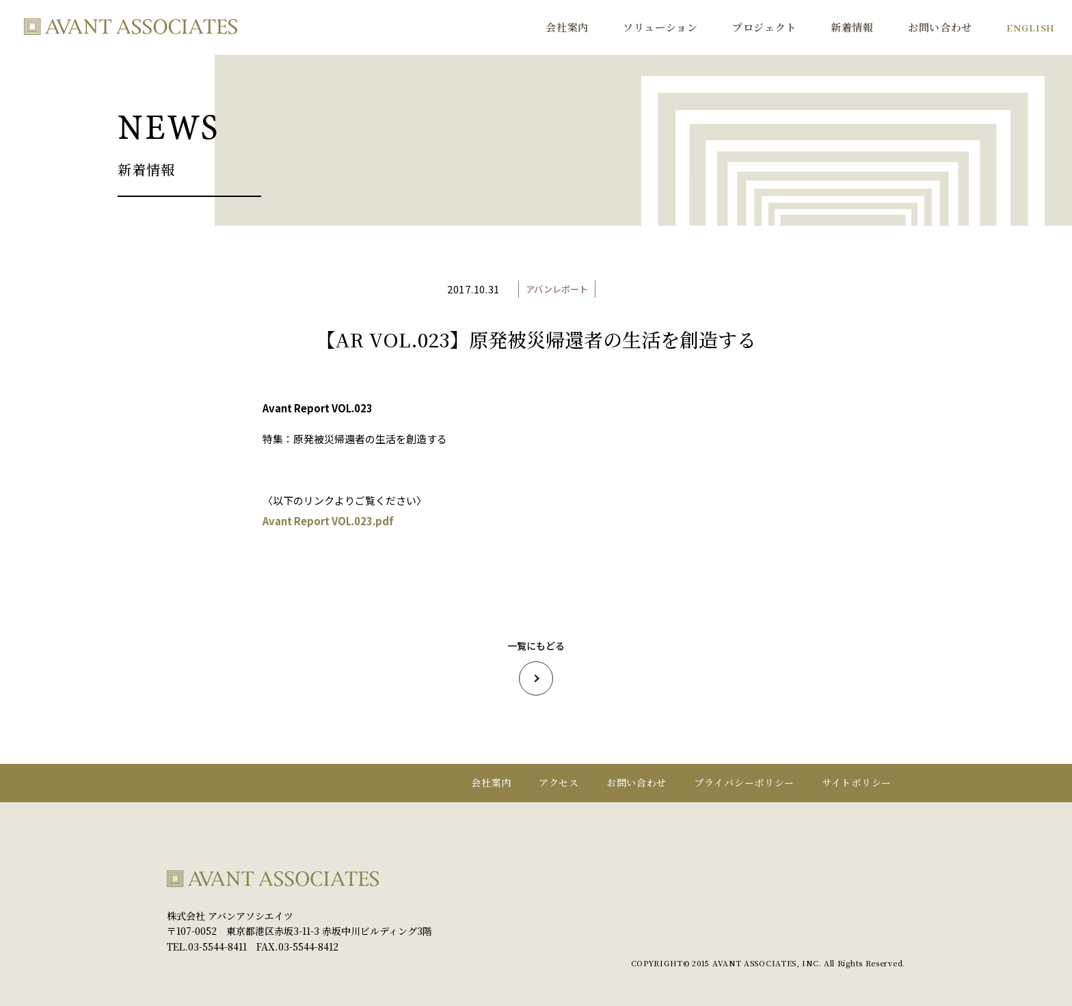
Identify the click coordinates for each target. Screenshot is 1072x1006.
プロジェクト (764, 27)
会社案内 (567, 27)
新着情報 (852, 27)
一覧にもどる (536, 667)
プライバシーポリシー (744, 782)
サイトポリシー (857, 782)
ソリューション (660, 27)
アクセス (559, 782)
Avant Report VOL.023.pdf (328, 521)
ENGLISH (1030, 27)
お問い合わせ (940, 27)
